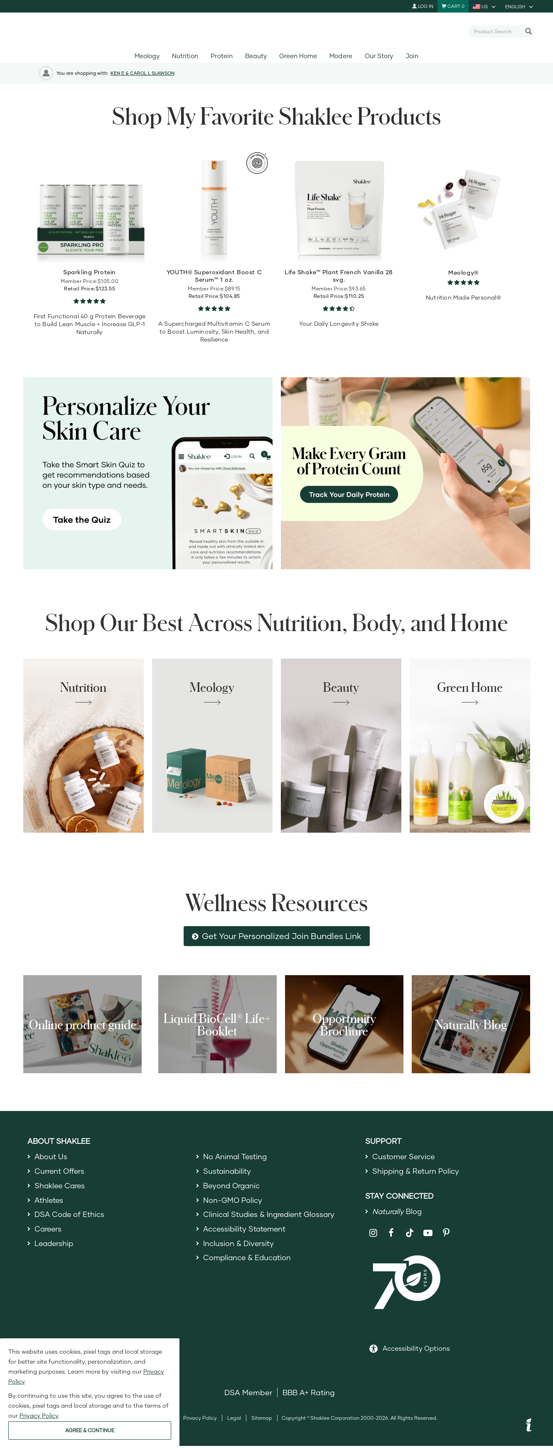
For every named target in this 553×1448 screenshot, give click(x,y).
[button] (529, 1426)
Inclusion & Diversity (238, 1247)
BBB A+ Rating (309, 1394)
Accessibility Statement (245, 1232)
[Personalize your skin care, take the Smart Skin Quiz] (148, 473)
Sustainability (227, 1172)
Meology (147, 55)
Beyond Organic (232, 1187)
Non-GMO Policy (233, 1202)
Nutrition (185, 55)
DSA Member (248, 1394)
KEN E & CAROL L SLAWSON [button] (143, 73)
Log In (422, 6)
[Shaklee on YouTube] (428, 1235)
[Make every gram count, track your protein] (405, 473)
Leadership (54, 1247)
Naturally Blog (471, 1024)
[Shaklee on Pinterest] (446, 1235)
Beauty (256, 55)
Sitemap (261, 1420)
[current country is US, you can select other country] (485, 6)
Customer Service (404, 1156)
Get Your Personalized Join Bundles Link (281, 936)
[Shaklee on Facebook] (391, 1235)
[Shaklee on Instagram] (373, 1235)
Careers (48, 1232)
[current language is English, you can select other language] (519, 6)
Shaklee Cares (60, 1187)
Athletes (49, 1202)
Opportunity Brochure (344, 1024)
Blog (397, 1212)
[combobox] (497, 31)
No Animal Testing (236, 1156)
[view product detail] (90, 206)
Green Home (298, 55)
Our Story (379, 55)
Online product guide (82, 1024)
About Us (51, 1156)
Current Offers (60, 1172)
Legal (234, 1420)
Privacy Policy (200, 1420)
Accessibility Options (416, 1350)
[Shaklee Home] (276, 31)
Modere (340, 55)
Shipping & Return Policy (416, 1172)
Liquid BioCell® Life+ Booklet (217, 1024)
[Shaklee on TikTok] (409, 1230)
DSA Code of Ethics (70, 1217)
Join (412, 55)
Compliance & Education (248, 1262)
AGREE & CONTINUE (89, 1430)
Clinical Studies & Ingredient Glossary (270, 1217)
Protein (221, 55)
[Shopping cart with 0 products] (453, 6)
